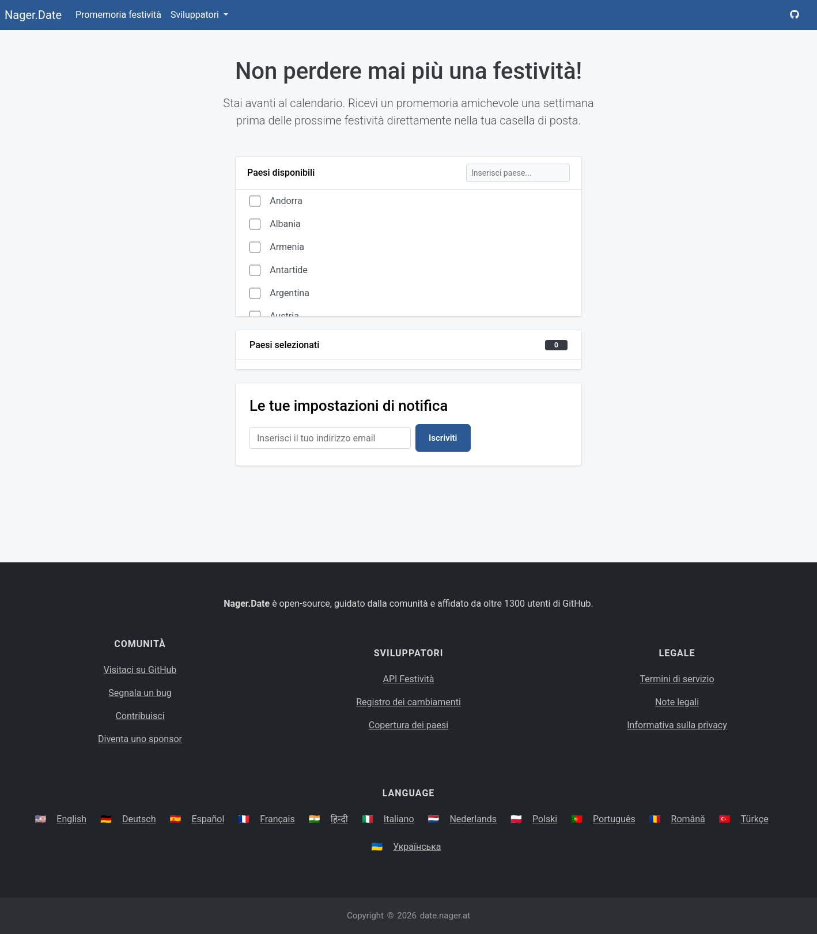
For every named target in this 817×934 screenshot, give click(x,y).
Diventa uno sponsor (140, 738)
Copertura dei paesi (408, 725)
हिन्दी (339, 819)
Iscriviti (443, 438)
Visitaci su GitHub (140, 669)
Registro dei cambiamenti (408, 702)
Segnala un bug (139, 692)
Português (614, 819)
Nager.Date (33, 15)
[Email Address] (330, 438)
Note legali (677, 702)
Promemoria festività (118, 14)
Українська (417, 846)
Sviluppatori (196, 14)
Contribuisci (139, 715)
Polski (544, 819)
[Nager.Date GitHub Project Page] (794, 15)
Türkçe (755, 819)
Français (277, 819)
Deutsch (139, 819)
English (71, 819)
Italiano (399, 819)
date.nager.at (445, 915)
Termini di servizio (677, 679)
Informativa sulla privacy (677, 725)
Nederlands (473, 819)
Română (688, 819)
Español (207, 819)
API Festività (408, 679)
